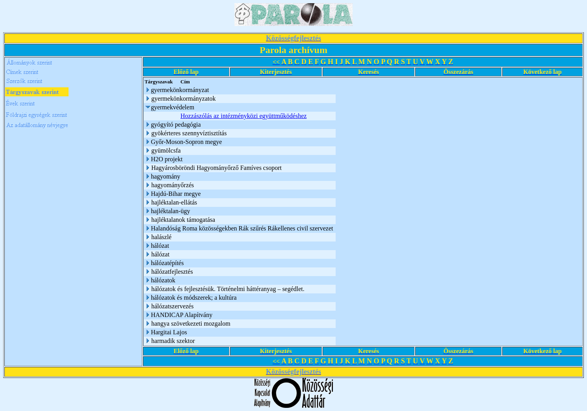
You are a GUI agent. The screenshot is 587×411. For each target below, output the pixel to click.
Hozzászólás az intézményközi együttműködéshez (243, 115)
